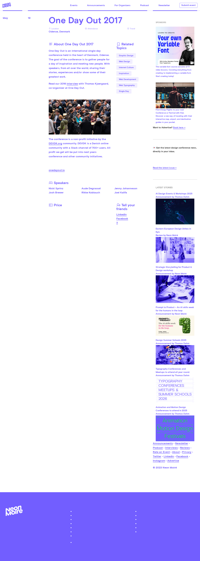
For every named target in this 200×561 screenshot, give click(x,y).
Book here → (179, 127)
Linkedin (121, 214)
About (176, 451)
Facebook (122, 218)
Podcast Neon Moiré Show (101, 515)
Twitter (157, 456)
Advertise (173, 460)
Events (73, 5)
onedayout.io (57, 170)
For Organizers (122, 5)
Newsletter (164, 5)
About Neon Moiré (101, 511)
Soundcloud (166, 523)
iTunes (166, 527)
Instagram (159, 460)
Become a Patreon (101, 535)
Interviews (171, 447)
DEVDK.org (55, 143)
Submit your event (101, 519)
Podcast (144, 5)
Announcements (96, 5)
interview (72, 83)
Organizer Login (101, 523)
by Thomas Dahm (100, 548)
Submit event (188, 5)
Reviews (185, 447)
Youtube (166, 531)
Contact (101, 531)
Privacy (186, 451)
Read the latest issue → (165, 167)
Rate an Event (161, 451)
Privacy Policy (101, 542)
